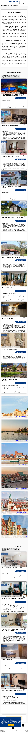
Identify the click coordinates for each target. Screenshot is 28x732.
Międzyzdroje (4, 554)
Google (19, 718)
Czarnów (3, 203)
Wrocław (4, 676)
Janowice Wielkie (5, 274)
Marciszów (4, 142)
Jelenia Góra (4, 243)
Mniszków (4, 81)
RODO (2, 723)
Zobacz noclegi (21, 98)
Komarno (4, 366)
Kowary (3, 111)
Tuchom (3, 646)
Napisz (27, 731)
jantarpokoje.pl (14, 1)
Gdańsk (3, 584)
